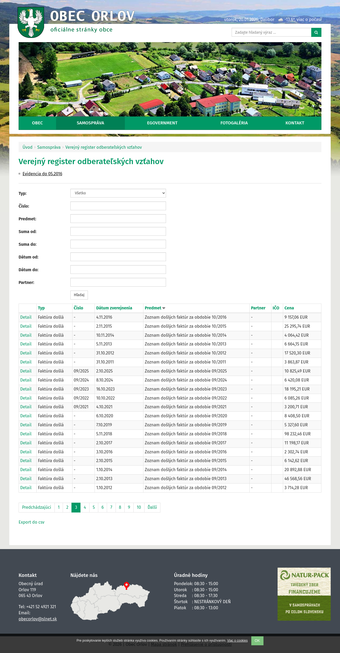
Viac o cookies (237, 640)
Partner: (26, 282)
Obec (37, 123)
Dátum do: (28, 269)
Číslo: (24, 206)
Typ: (23, 193)
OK (257, 641)
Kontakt (295, 123)
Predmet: (27, 218)
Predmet (153, 307)
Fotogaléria (234, 123)
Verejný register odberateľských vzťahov (103, 147)
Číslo (78, 307)
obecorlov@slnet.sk (38, 618)
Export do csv (31, 522)
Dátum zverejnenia (114, 307)
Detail (26, 317)
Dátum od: (28, 257)
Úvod (27, 147)
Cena (289, 307)
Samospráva (90, 123)
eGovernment (162, 123)
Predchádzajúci (36, 507)
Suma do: (27, 244)
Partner (258, 307)
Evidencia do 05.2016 (42, 173)
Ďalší (152, 507)
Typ (41, 307)
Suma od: (27, 231)
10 (139, 507)
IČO (276, 307)
